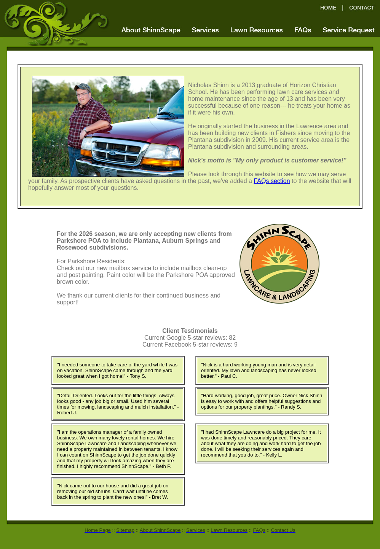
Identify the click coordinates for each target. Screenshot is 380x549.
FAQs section (272, 181)
